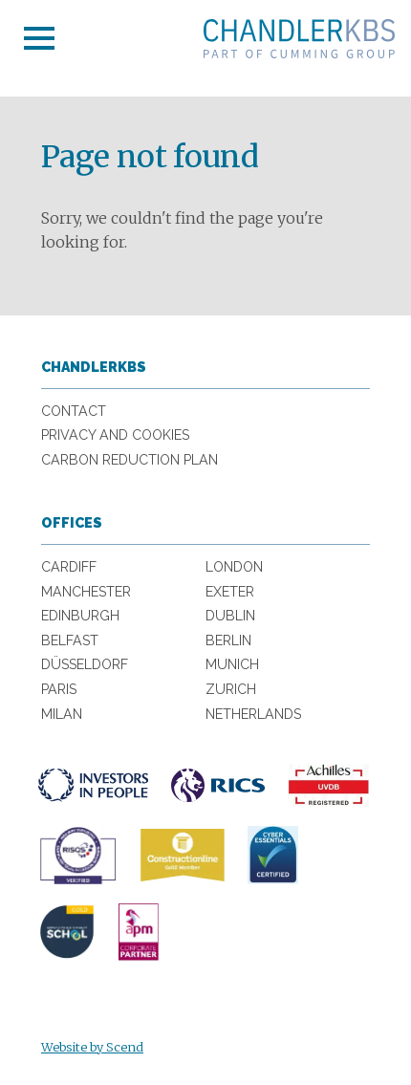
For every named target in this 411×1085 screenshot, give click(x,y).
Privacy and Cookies (115, 435)
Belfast (69, 640)
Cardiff (69, 567)
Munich (232, 664)
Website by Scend (92, 1046)
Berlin (228, 640)
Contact (73, 411)
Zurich (231, 689)
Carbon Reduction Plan (129, 459)
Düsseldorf (84, 664)
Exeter (230, 591)
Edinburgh (80, 615)
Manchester (86, 591)
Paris (58, 689)
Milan (61, 714)
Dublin (230, 615)
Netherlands (253, 714)
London (234, 567)
